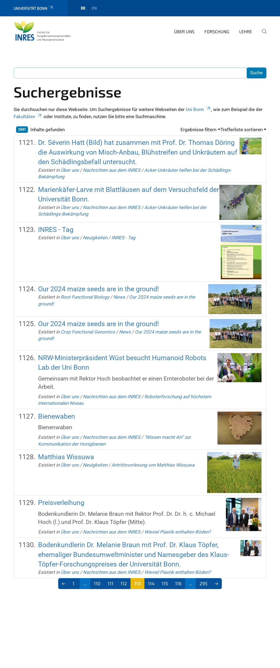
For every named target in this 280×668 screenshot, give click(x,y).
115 (165, 583)
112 (123, 583)
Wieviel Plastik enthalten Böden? (177, 532)
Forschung (216, 31)
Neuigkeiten (95, 237)
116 (178, 583)
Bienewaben (56, 416)
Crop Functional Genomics (88, 332)
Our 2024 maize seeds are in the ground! (98, 289)
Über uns (184, 31)
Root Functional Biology (85, 297)
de (83, 8)
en (94, 8)
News (119, 297)
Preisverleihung (61, 503)
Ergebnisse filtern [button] (198, 129)
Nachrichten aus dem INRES (111, 170)
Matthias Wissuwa (66, 457)
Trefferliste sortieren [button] (241, 129)
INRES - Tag (55, 230)
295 (203, 583)
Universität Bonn (34, 8)
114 (151, 583)
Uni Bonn (198, 109)
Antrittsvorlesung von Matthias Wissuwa (152, 465)
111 (110, 583)
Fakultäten (28, 116)
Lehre (245, 31)
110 (97, 583)
